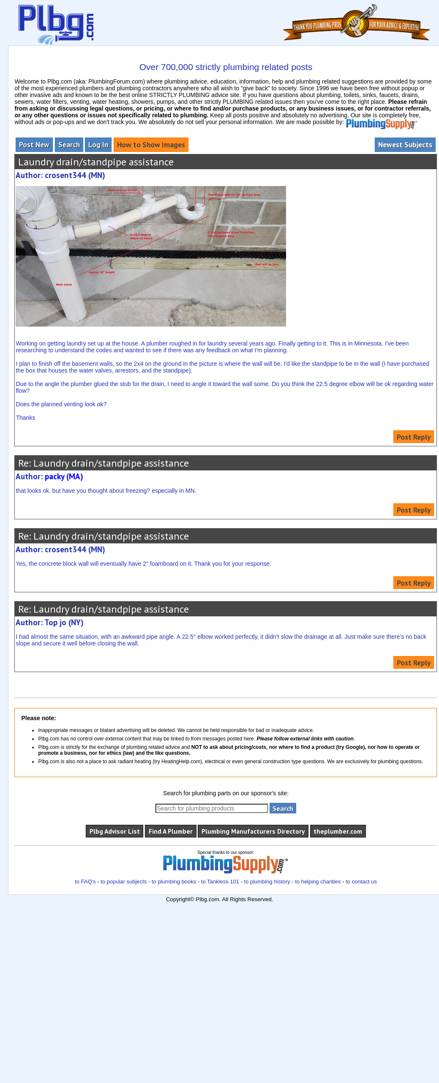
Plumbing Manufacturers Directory (253, 831)
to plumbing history (267, 881)
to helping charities (318, 881)
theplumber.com (338, 831)
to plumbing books (174, 881)
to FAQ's (85, 881)
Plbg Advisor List (115, 831)
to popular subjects (124, 881)
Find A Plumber (171, 831)
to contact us (361, 881)
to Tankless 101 (220, 881)
